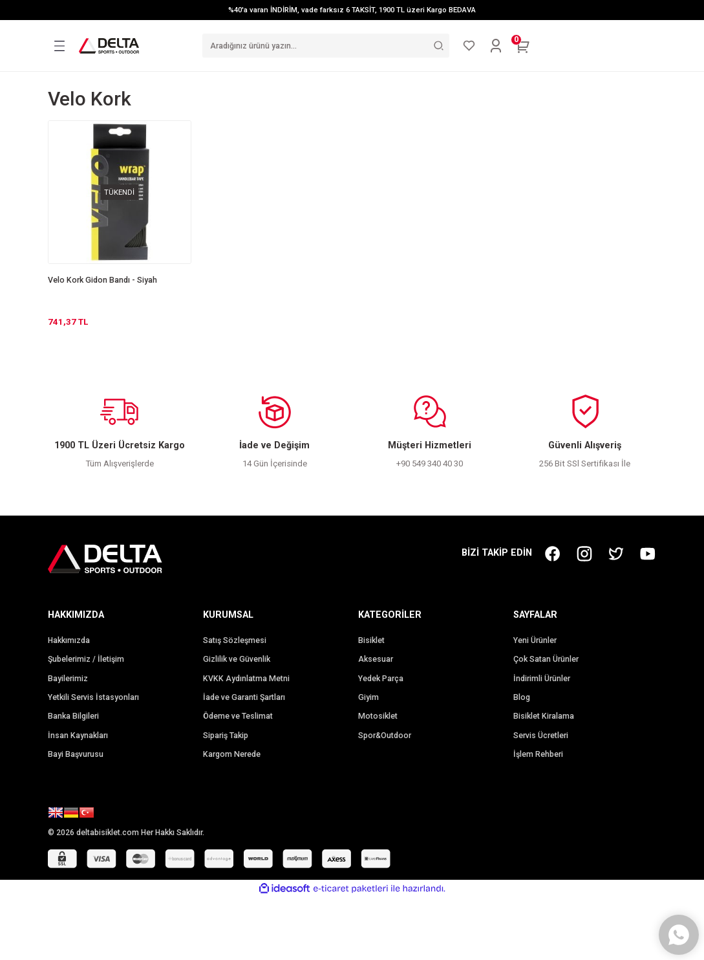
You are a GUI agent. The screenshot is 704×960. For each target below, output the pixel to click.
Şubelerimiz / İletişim (86, 659)
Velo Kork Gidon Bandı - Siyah (102, 280)
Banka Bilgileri (73, 716)
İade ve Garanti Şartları (244, 697)
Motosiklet (378, 716)
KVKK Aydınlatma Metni (246, 678)
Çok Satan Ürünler (546, 659)
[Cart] (523, 46)
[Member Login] (496, 46)
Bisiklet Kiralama (543, 716)
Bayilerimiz (68, 678)
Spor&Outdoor (384, 735)
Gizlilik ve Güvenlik (236, 659)
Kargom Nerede (232, 754)
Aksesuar (375, 659)
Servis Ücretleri (540, 735)
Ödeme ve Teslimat (238, 716)
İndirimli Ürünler (541, 678)
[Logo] (109, 45)
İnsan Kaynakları (78, 735)
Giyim (368, 697)
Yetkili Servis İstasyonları (93, 697)
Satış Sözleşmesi (234, 640)
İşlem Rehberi (538, 754)
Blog (521, 697)
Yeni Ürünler (535, 640)
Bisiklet (371, 640)
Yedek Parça (380, 678)
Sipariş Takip (225, 735)
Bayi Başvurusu (75, 754)
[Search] (325, 46)
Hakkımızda (69, 640)
